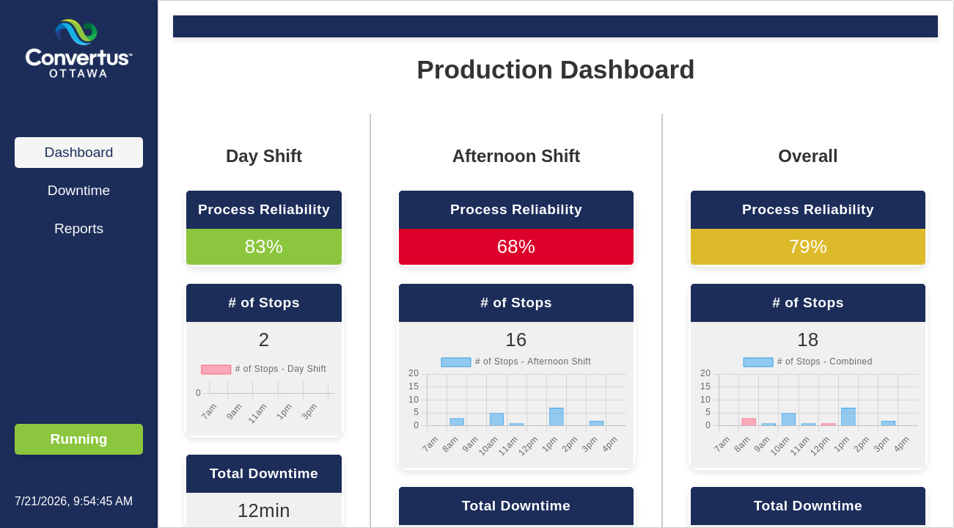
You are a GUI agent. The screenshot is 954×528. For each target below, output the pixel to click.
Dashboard (79, 152)
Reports (78, 228)
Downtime (79, 190)
